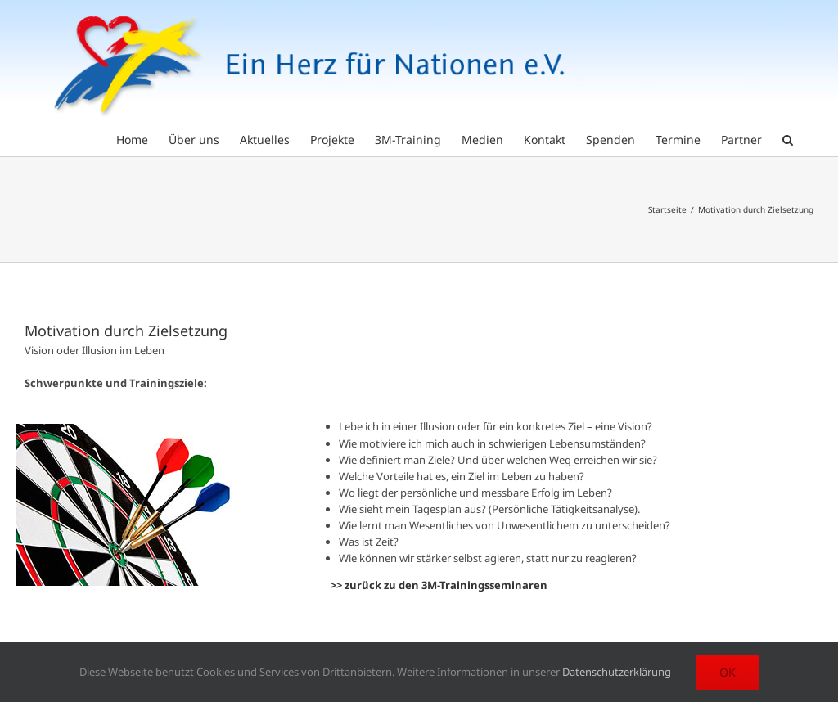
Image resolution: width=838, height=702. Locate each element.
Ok (727, 672)
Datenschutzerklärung (616, 671)
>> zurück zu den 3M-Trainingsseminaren (439, 585)
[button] (787, 138)
